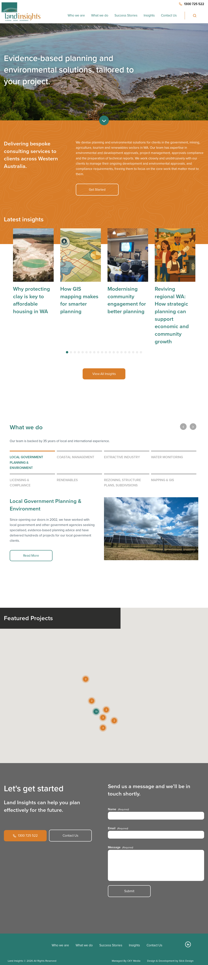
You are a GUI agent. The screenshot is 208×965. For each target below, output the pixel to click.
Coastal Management (75, 457)
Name (118, 809)
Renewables (67, 480)
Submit (129, 891)
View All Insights (104, 373)
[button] (96, 711)
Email (118, 828)
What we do (99, 15)
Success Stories (125, 15)
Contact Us (169, 15)
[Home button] (21, 11)
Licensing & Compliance (20, 483)
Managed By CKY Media (126, 961)
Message (120, 847)
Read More (31, 555)
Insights (149, 15)
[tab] (67, 352)
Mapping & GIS (162, 480)
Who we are (76, 15)
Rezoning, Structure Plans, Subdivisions (122, 483)
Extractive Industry (122, 457)
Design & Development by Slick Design (170, 961)
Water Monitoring (167, 457)
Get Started (97, 189)
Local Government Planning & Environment (26, 462)
